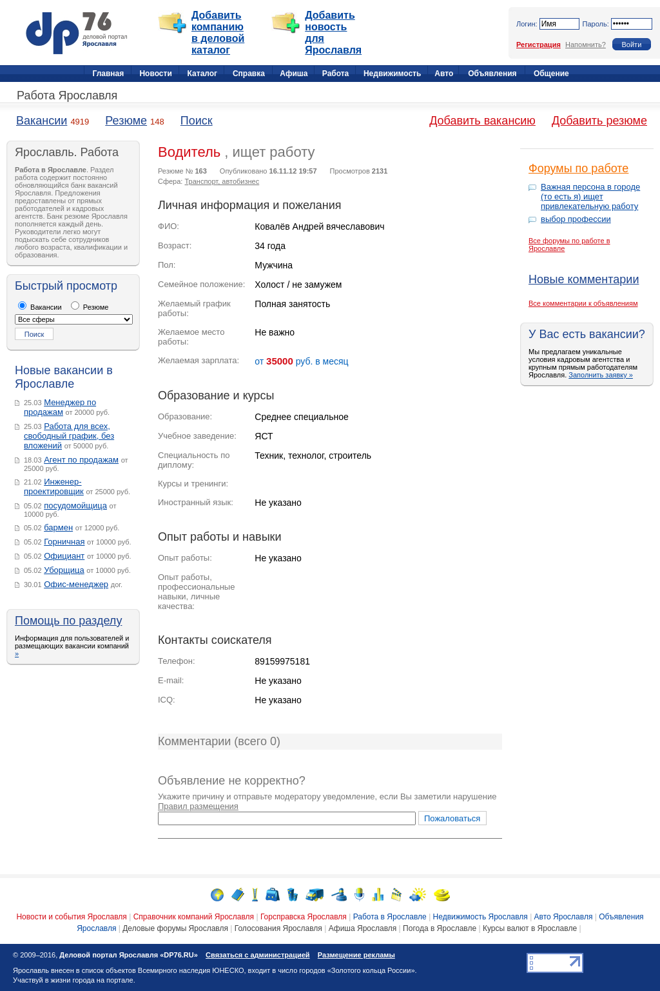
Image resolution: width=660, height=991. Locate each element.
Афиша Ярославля (363, 928)
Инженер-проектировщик (54, 486)
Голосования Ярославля (278, 928)
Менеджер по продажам (60, 407)
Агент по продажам (81, 460)
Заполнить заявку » (600, 375)
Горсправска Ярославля (303, 916)
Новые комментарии (584, 279)
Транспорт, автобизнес (221, 181)
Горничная (64, 541)
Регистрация (538, 44)
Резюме (126, 120)
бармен (58, 527)
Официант (64, 556)
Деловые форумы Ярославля (175, 928)
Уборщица (64, 570)
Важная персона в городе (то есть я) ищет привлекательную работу (590, 196)
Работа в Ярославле (390, 916)
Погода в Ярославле (439, 928)
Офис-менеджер (76, 584)
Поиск (196, 120)
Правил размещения (198, 806)
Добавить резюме (599, 120)
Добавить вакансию (482, 120)
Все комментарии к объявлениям (583, 303)
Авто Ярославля (563, 916)
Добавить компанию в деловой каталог (217, 32)
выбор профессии (576, 219)
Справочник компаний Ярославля (193, 916)
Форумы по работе (578, 168)
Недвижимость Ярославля (480, 916)
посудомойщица (75, 505)
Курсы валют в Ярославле (530, 928)
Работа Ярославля (67, 95)
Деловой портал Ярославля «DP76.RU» (128, 955)
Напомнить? (585, 44)
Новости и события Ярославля (71, 916)
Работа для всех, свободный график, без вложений (69, 435)
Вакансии (41, 120)
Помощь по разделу (68, 620)
